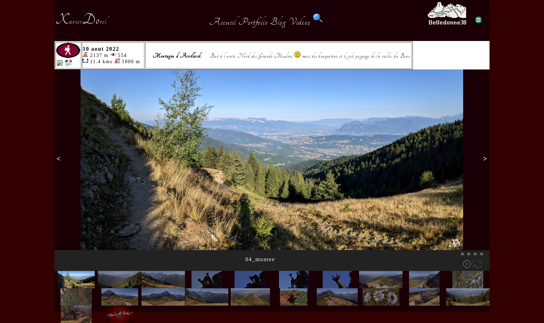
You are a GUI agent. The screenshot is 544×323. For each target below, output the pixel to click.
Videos (299, 21)
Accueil (222, 21)
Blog (278, 21)
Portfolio (252, 21)
